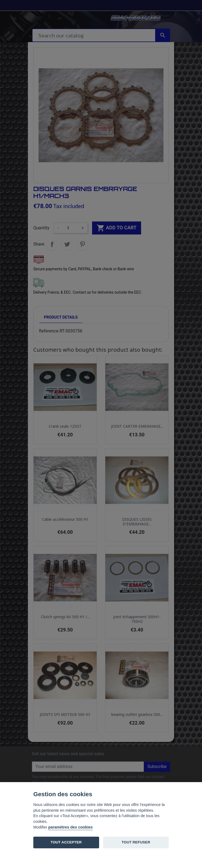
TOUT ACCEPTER (66, 842)
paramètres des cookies (70, 827)
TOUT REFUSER (136, 842)
